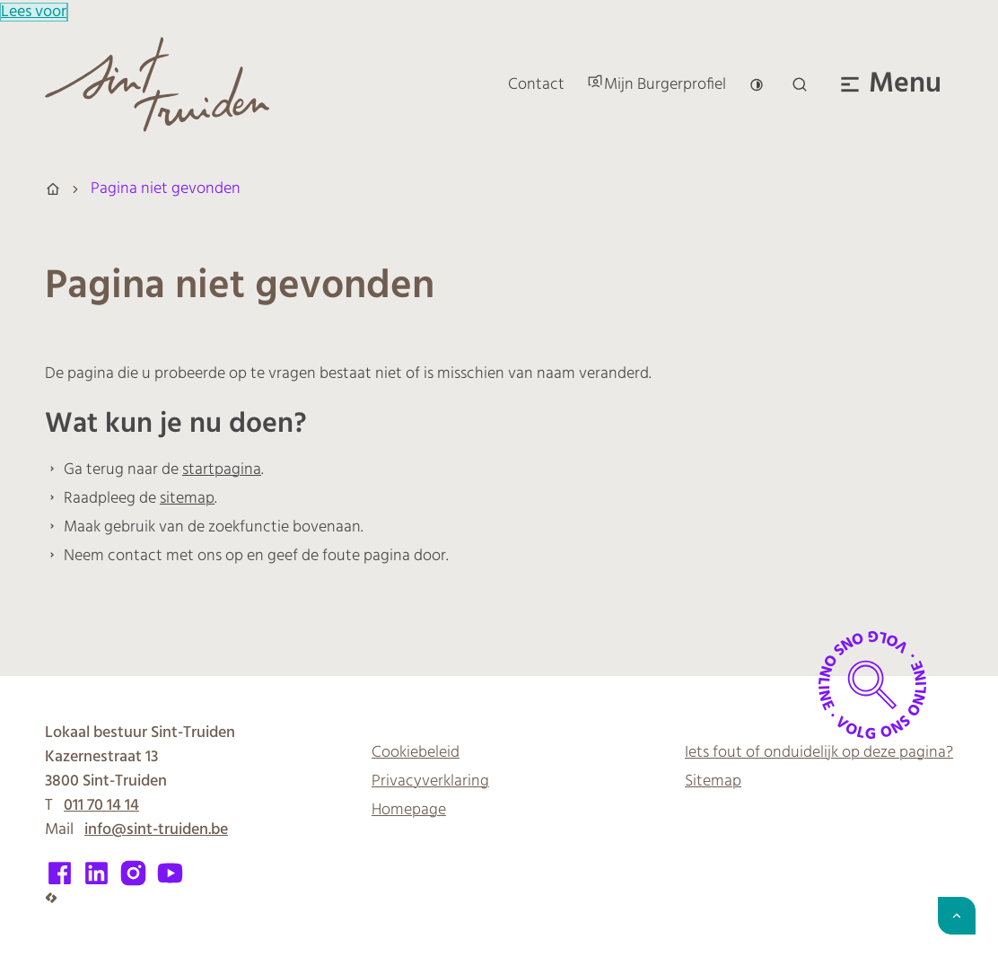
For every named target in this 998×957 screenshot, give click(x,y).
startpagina (221, 469)
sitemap (187, 498)
